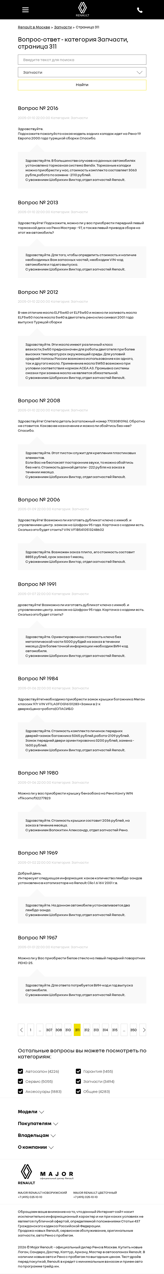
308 (58, 1029)
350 (133, 1029)
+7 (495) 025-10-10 (30, 1197)
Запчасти (63, 27)
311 (77, 1029)
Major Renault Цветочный (95, 1193)
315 (114, 1029)
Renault (46, 1247)
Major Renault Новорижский (42, 1193)
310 (68, 1029)
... (40, 1029)
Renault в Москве (34, 27)
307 (49, 1029)
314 (105, 1029)
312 (86, 1029)
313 (96, 1029)
